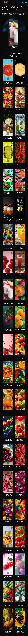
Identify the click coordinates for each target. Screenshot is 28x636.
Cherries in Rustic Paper (8, 466)
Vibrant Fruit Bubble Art (20, 192)
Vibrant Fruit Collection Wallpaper (20, 412)
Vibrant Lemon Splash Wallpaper (20, 220)
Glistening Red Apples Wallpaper (8, 330)
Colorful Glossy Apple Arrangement (20, 577)
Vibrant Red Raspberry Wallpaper (8, 275)
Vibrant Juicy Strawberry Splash (20, 632)
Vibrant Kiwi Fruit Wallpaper (8, 165)
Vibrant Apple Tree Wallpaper (20, 604)
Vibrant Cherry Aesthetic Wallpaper (20, 495)
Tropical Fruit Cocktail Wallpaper (8, 138)
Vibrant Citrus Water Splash (20, 385)
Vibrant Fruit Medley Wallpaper (8, 110)
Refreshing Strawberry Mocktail (20, 275)
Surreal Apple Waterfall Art (20, 138)
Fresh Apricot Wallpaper (20, 329)
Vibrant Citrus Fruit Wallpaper (20, 302)
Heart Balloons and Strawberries (20, 440)
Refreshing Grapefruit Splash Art (8, 83)
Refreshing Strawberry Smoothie (8, 302)
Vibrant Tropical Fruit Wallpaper (8, 604)
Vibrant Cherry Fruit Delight (8, 522)
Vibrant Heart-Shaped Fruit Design (8, 440)
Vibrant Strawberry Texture (20, 467)
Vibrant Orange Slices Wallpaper (8, 412)
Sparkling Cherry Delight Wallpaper (8, 577)
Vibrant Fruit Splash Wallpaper (8, 247)
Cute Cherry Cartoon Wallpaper (8, 357)
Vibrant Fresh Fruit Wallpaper (8, 632)
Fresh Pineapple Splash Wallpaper (20, 83)
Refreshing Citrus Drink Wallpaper (20, 247)
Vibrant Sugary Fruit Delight (20, 522)
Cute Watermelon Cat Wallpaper (8, 193)
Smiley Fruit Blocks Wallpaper (8, 549)
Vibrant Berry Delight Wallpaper (20, 549)
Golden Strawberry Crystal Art (20, 110)
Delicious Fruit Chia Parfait (8, 220)
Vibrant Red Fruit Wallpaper (20, 165)
